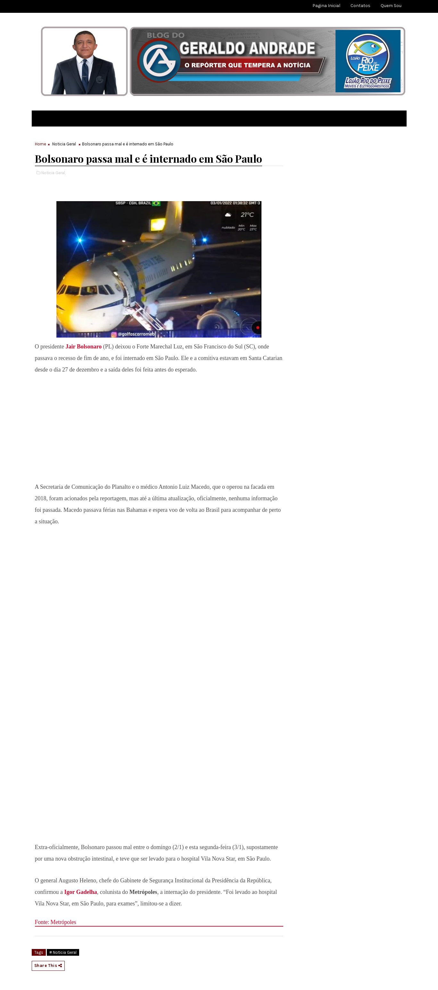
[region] (159, 427)
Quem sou (391, 5)
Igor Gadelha (80, 892)
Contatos (360, 5)
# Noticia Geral (63, 952)
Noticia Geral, (53, 172)
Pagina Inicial (326, 5)
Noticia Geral (64, 144)
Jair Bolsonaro (83, 346)
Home (40, 144)
